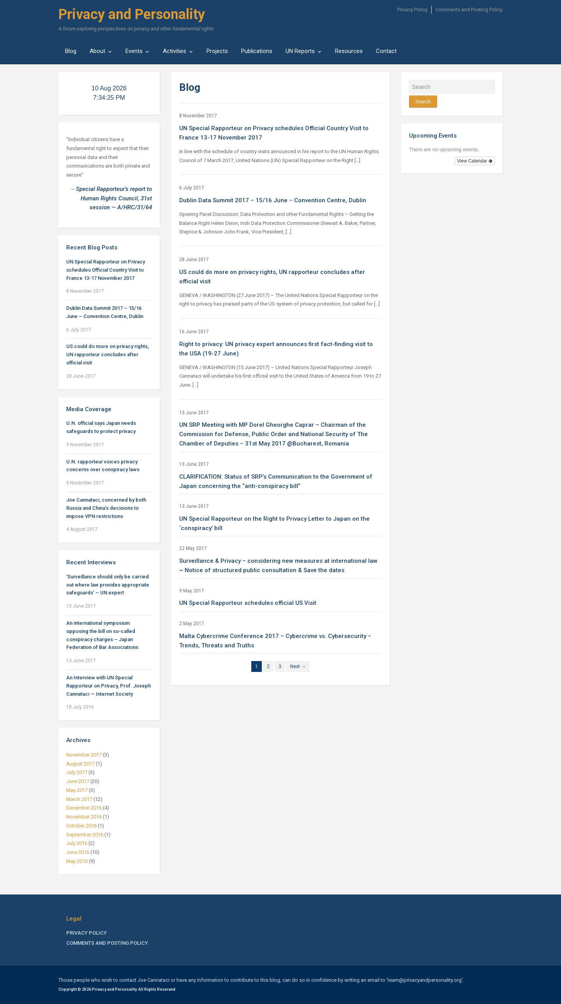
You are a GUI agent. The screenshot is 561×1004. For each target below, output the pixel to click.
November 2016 (84, 817)
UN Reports (300, 51)
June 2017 (77, 781)
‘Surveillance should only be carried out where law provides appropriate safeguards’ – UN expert (107, 585)
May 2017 (77, 790)
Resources (349, 51)
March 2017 (79, 799)
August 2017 (80, 764)
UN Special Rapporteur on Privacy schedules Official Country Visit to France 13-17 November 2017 (105, 270)
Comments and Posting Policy (469, 9)
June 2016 (77, 852)
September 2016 (84, 835)
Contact (386, 51)
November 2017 (84, 755)
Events (134, 51)
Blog (70, 51)
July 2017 (76, 772)
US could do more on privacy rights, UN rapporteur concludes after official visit (107, 354)
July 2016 (76, 843)
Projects (217, 51)
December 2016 (84, 808)
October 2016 (81, 826)
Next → (298, 666)
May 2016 (77, 861)
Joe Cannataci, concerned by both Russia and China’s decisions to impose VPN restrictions (106, 508)
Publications (256, 51)
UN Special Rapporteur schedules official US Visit (247, 602)
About (97, 51)
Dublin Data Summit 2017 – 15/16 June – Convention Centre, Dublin (272, 200)
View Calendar (474, 161)
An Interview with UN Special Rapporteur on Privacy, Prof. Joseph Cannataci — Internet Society (108, 686)
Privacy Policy (412, 9)
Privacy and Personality (131, 14)
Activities (174, 51)
